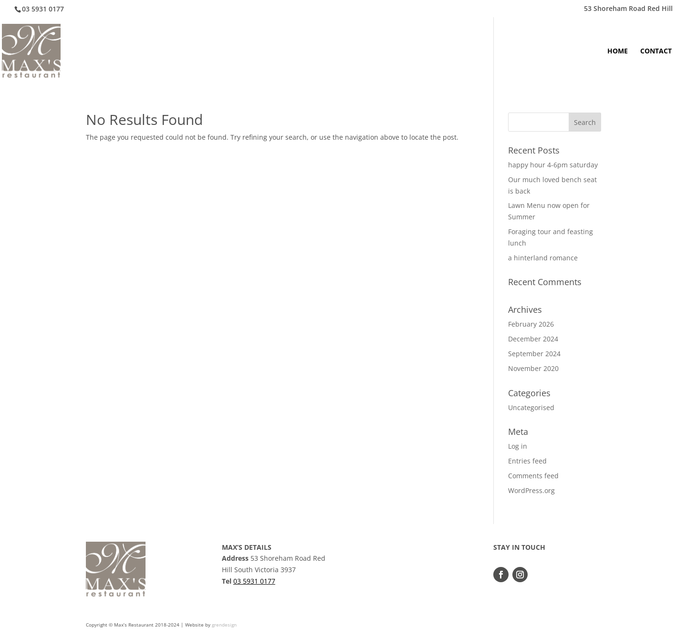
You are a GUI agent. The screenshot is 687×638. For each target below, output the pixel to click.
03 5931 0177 (254, 581)
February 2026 (531, 324)
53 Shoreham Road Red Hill (628, 9)
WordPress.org (531, 490)
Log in (517, 446)
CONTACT (656, 51)
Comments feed (533, 475)
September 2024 (534, 353)
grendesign (224, 624)
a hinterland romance (543, 257)
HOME (617, 51)
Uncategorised (531, 407)
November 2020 (533, 368)
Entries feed (527, 460)
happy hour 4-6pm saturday (553, 164)
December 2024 (533, 338)
